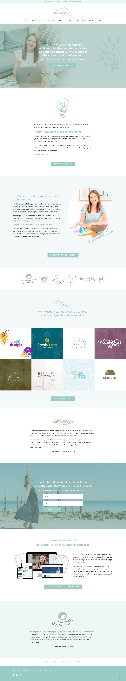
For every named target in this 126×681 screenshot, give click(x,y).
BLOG (84, 20)
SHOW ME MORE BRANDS (63, 399)
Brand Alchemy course (54, 634)
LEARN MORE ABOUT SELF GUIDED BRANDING (63, 587)
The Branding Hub (80, 637)
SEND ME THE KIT (52, 510)
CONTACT (91, 20)
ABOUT (34, 20)
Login (99, 20)
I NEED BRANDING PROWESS (63, 65)
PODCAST (76, 20)
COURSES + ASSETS (64, 20)
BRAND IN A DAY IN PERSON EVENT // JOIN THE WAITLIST (63, 2)
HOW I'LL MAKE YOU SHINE (63, 164)
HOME (27, 20)
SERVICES (42, 20)
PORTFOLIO (52, 20)
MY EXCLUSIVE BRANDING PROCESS (63, 255)
